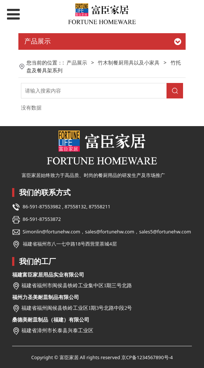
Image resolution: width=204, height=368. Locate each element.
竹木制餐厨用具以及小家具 (129, 62)
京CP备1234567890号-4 (147, 357)
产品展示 (77, 62)
